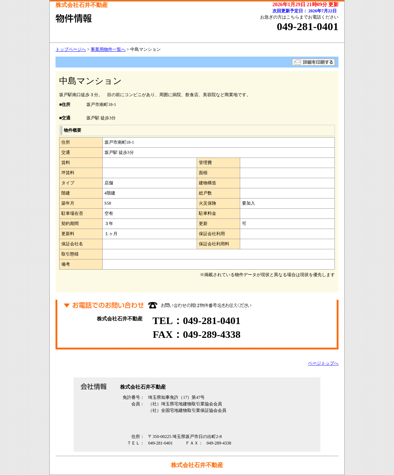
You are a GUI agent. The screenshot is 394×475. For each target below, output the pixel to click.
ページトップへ (323, 363)
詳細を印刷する (313, 62)
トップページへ (71, 49)
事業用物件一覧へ (108, 49)
